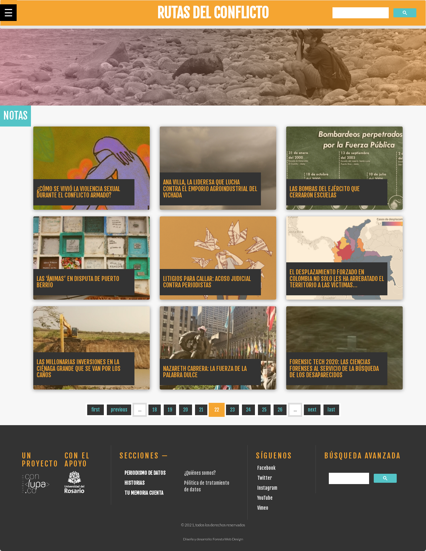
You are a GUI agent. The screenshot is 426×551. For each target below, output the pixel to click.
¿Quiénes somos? (200, 473)
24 (248, 410)
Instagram (267, 488)
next (312, 410)
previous (119, 410)
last (331, 410)
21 (201, 410)
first (95, 410)
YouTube (265, 498)
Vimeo (262, 508)
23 (232, 410)
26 (280, 410)
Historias (134, 483)
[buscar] (360, 13)
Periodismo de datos (144, 473)
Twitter (264, 478)
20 (185, 410)
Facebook (266, 468)
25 (264, 410)
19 (170, 410)
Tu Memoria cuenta (143, 493)
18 (154, 410)
